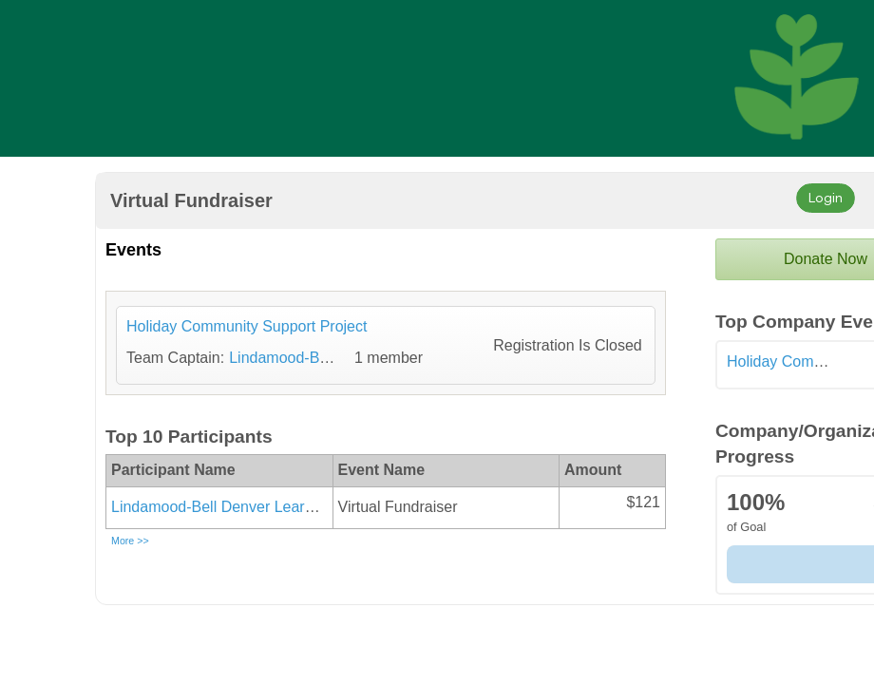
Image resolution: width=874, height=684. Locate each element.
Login (825, 197)
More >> (130, 540)
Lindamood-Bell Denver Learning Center (247, 507)
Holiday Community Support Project (246, 326)
